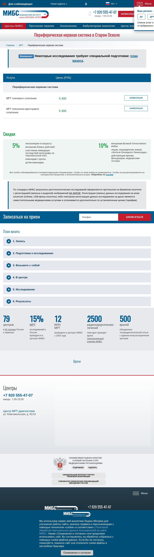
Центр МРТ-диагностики (19, 411)
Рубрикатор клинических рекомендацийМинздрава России (79, 482)
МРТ (21, 45)
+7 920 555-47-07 (105, 12)
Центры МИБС (14, 25)
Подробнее (78, 467)
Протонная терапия (41, 25)
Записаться (136, 98)
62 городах (10, 329)
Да (141, 17)
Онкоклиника (68, 25)
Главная (10, 45)
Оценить (92, 467)
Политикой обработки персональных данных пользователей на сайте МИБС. (73, 530)
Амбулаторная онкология (99, 25)
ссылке (109, 174)
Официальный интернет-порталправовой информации (79, 475)
